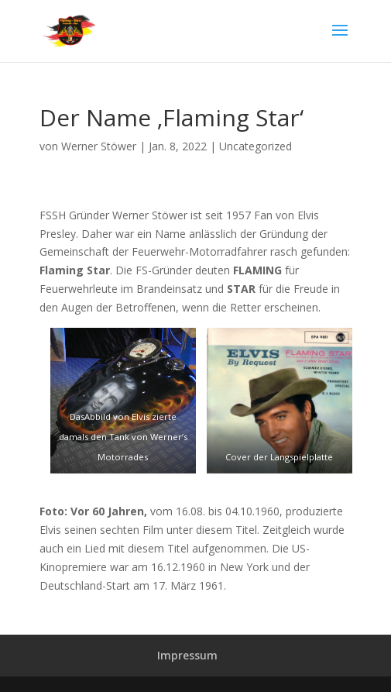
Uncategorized (255, 146)
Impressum (187, 655)
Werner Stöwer (98, 146)
